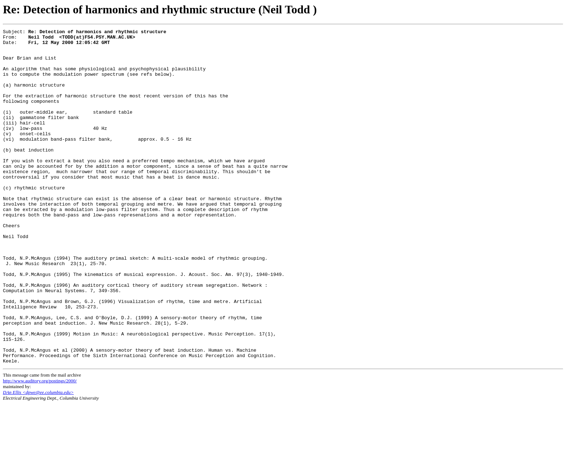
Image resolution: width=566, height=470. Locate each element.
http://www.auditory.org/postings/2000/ (40, 446)
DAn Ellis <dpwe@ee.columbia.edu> (38, 458)
